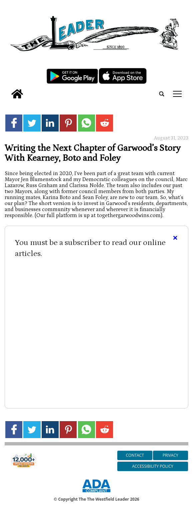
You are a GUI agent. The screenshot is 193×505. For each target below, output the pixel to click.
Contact (135, 455)
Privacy (170, 455)
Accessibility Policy (152, 466)
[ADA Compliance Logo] (96, 493)
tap (177, 94)
